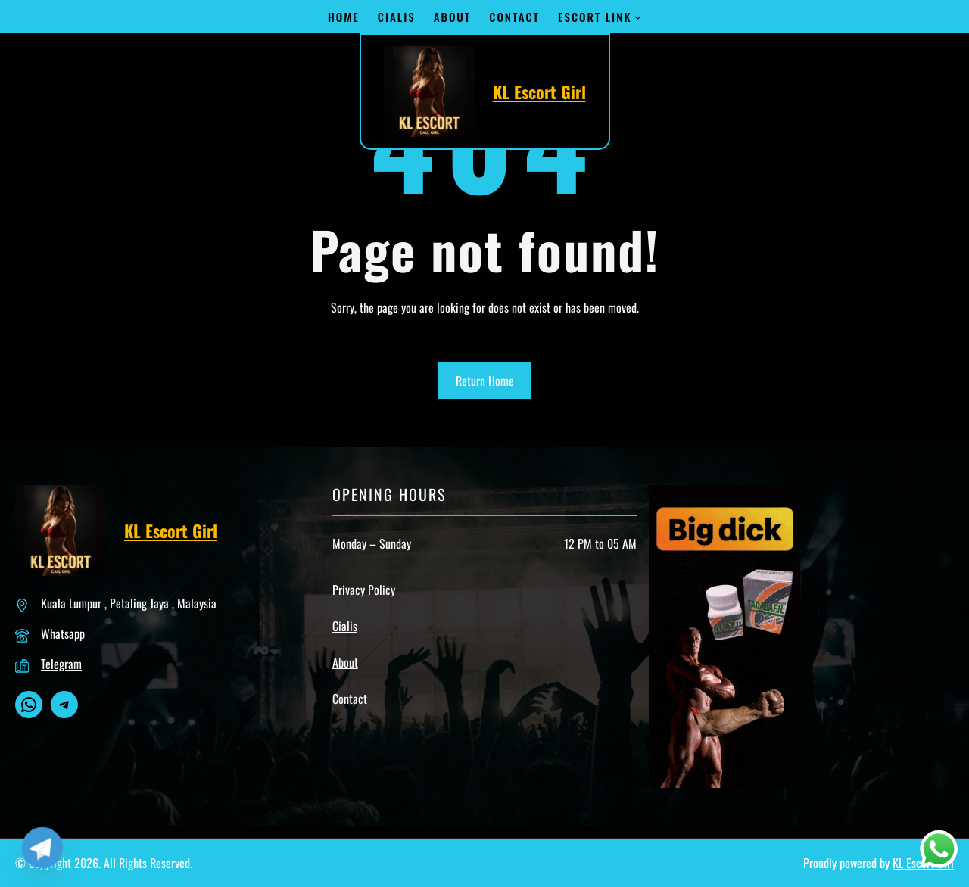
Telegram (61, 664)
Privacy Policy (363, 589)
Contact (349, 698)
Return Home (485, 381)
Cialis (344, 626)
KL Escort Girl (539, 91)
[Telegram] (42, 847)
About (345, 662)
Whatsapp (63, 633)
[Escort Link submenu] (637, 17)
